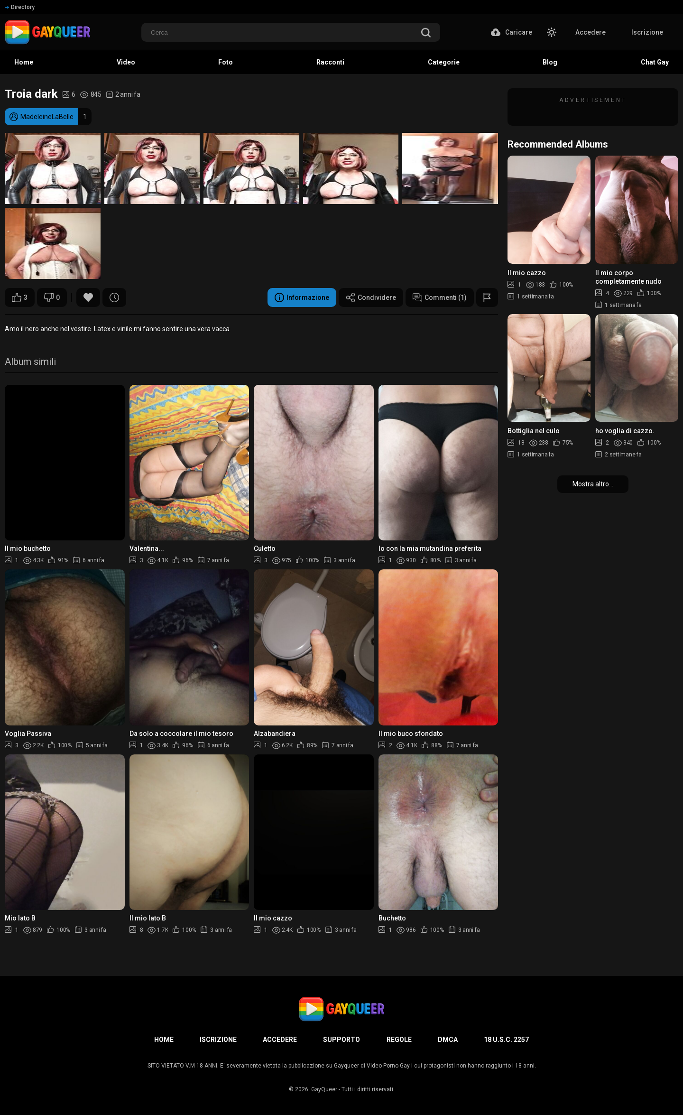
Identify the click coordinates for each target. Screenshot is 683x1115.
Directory (20, 7)
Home (23, 62)
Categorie (444, 62)
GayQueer (324, 1089)
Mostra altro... (592, 484)
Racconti (330, 62)
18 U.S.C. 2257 (506, 1039)
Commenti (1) (440, 297)
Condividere (371, 297)
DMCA (448, 1039)
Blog (550, 62)
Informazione (302, 297)
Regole (399, 1039)
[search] (426, 33)
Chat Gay (655, 62)
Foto (225, 62)
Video (126, 62)
